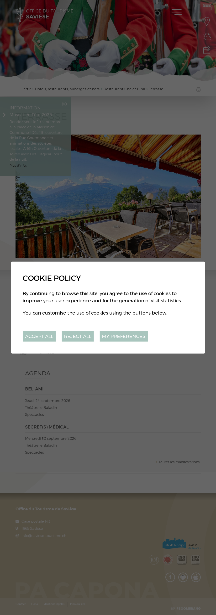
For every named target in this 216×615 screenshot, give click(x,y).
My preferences (123, 336)
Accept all (39, 336)
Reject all (77, 336)
